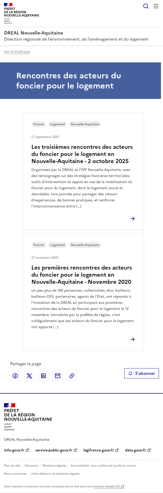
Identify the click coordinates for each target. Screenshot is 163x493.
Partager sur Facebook (15, 376)
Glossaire (31, 465)
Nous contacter (15, 473)
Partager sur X (29, 376)
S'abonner (141, 373)
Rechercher (146, 6)
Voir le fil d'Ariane (17, 51)
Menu (156, 6)
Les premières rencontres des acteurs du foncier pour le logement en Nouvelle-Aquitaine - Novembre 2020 (81, 274)
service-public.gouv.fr (53, 450)
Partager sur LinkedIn (43, 376)
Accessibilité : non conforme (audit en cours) (103, 465)
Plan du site (12, 465)
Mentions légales (54, 465)
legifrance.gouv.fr (98, 450)
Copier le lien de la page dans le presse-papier (72, 376)
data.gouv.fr (135, 450)
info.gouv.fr (14, 450)
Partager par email (58, 376)
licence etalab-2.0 (107, 486)
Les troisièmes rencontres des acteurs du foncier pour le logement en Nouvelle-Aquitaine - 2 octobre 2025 (82, 154)
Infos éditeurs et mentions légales (55, 473)
